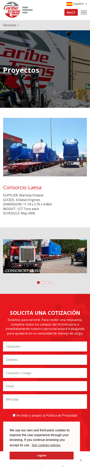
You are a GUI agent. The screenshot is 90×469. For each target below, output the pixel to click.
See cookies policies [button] (46, 445)
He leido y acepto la (45, 415)
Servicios (11, 25)
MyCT (71, 12)
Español (76, 4)
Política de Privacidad (61, 415)
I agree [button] (41, 455)
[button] (38, 282)
